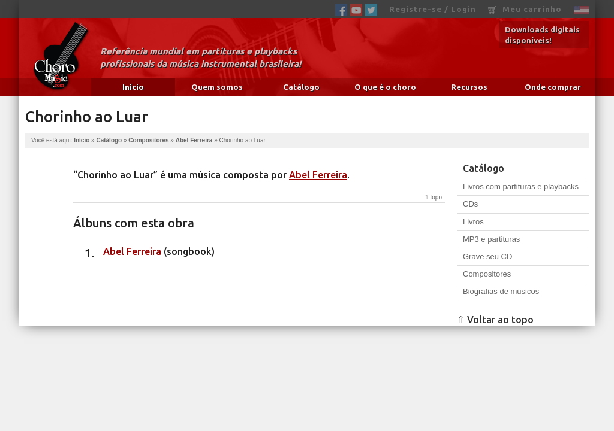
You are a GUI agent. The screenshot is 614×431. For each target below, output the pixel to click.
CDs (470, 203)
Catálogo (301, 87)
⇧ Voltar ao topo (495, 319)
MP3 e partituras (491, 239)
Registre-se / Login (432, 9)
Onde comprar (553, 87)
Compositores (148, 140)
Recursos (469, 87)
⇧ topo (433, 197)
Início (133, 87)
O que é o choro (385, 87)
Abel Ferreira (194, 140)
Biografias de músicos (501, 291)
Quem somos (217, 87)
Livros (473, 221)
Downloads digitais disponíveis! (542, 34)
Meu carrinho (525, 9)
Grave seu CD (487, 256)
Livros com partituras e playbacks (521, 186)
